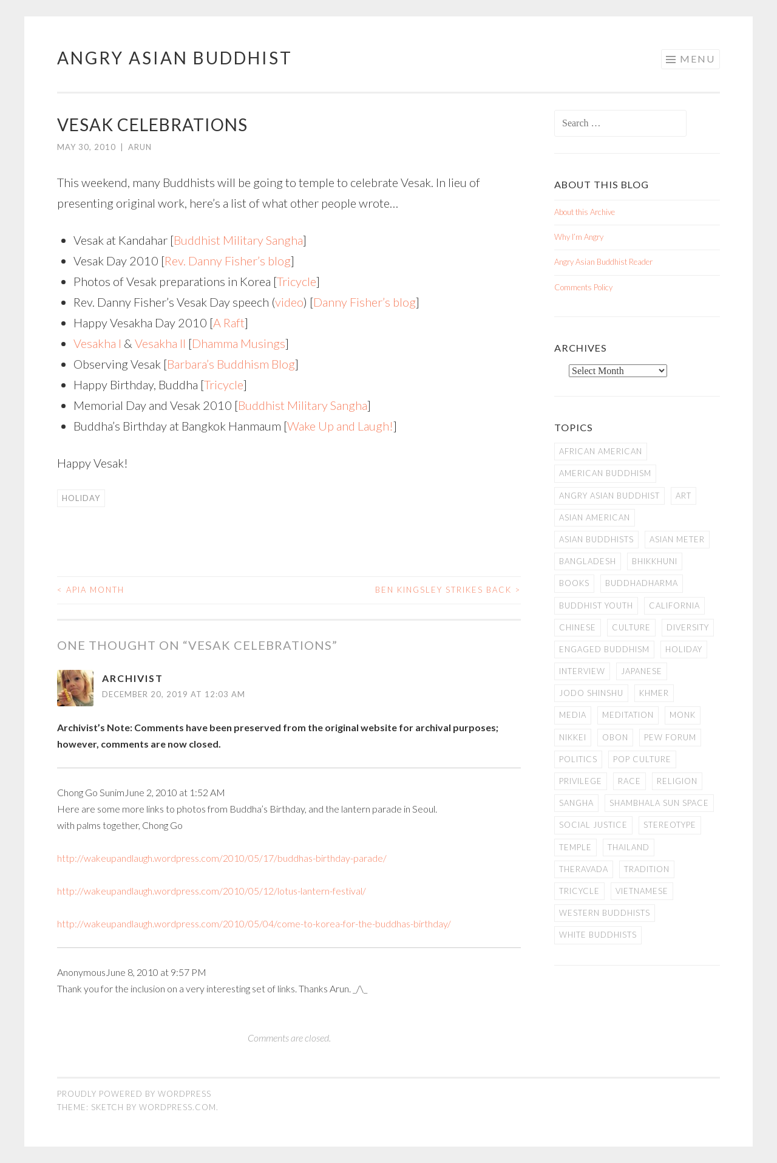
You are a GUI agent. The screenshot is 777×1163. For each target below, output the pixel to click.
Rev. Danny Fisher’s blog (228, 260)
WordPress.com (177, 1107)
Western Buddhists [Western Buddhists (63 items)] (604, 913)
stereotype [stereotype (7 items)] (669, 825)
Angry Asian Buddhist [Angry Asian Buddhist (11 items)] (609, 495)
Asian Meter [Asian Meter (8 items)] (677, 539)
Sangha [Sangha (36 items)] (576, 803)
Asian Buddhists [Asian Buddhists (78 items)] (596, 539)
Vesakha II (160, 343)
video (289, 302)
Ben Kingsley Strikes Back (448, 590)
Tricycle (296, 281)
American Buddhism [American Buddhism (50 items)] (605, 473)
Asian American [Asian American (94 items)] (594, 517)
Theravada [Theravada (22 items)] (583, 869)
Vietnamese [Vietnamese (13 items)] (642, 891)
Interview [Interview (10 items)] (582, 671)
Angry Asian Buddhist (175, 57)
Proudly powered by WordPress (134, 1094)
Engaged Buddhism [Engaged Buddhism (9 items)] (604, 649)
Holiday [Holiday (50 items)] (683, 649)
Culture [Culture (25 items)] (631, 627)
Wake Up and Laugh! (340, 425)
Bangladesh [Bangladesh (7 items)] (587, 561)
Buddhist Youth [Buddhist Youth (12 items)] (596, 605)
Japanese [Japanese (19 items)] (641, 671)
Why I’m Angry (578, 237)
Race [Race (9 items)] (629, 781)
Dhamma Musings (238, 343)
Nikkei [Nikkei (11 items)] (572, 737)
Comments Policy (583, 287)
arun (140, 147)
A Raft (229, 322)
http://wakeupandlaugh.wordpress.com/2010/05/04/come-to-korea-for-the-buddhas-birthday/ (254, 923)
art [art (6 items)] (683, 495)
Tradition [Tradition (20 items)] (647, 869)
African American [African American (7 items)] (600, 451)
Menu (697, 58)
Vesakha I (97, 343)
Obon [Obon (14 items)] (615, 737)
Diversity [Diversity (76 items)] (688, 627)
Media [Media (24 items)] (572, 715)
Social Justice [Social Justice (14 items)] (593, 825)
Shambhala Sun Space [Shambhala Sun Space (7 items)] (659, 803)
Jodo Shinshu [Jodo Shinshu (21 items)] (591, 693)
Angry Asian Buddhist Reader (603, 262)
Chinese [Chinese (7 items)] (577, 627)
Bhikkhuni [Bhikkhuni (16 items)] (654, 561)
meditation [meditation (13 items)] (628, 715)
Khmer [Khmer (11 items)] (654, 693)
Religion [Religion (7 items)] (677, 781)
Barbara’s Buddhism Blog (231, 363)
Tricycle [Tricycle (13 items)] (579, 891)
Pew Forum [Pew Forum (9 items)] (670, 737)
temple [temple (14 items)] (575, 847)
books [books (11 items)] (574, 583)
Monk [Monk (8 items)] (683, 715)
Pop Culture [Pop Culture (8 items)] (642, 759)
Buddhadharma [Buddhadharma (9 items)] (641, 583)
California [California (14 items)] (674, 605)
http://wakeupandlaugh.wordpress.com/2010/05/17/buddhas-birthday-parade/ (222, 858)
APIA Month (90, 590)
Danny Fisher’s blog (364, 302)
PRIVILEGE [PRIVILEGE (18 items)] (580, 781)
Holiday (81, 498)
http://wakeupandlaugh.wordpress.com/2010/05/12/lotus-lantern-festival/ (211, 890)
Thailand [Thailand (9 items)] (629, 847)
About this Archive (584, 212)
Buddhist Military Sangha (238, 240)
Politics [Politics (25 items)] (578, 759)
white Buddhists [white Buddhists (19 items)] (598, 935)
